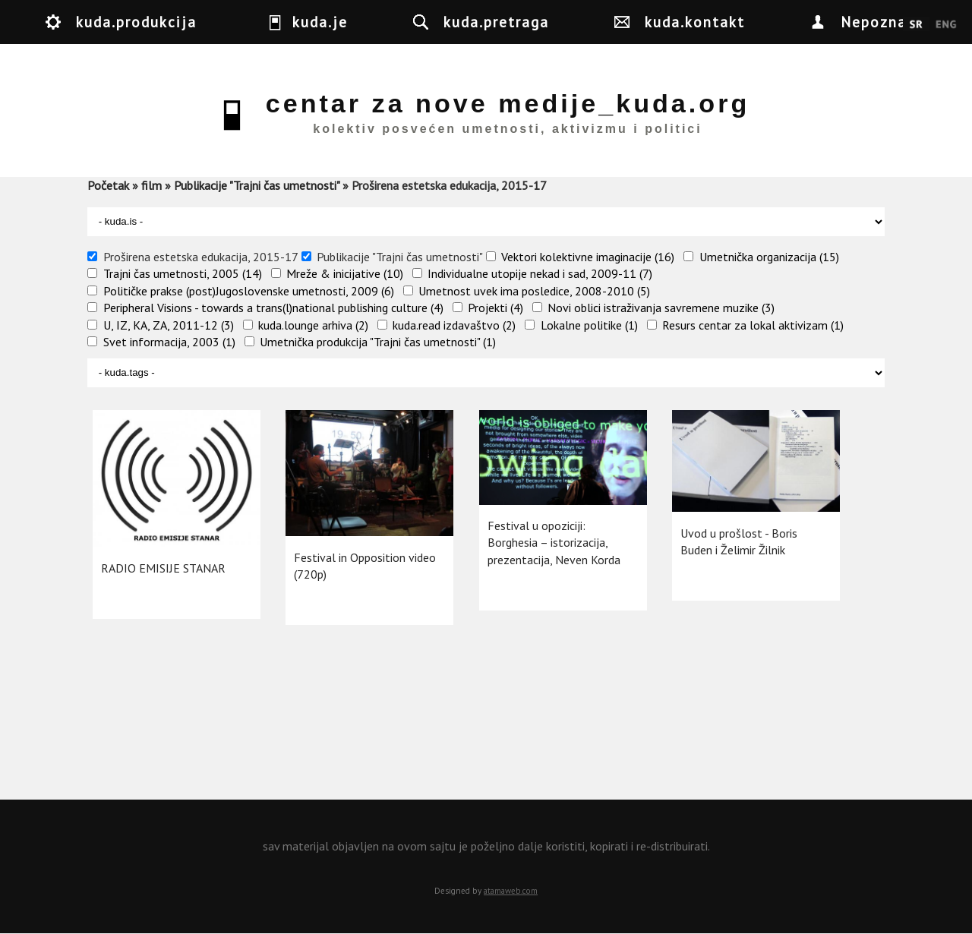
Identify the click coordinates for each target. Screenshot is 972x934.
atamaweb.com (511, 890)
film (151, 185)
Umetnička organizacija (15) (769, 256)
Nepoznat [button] (877, 21)
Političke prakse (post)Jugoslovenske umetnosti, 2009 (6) (248, 290)
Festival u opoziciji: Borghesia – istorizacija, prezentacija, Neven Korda (554, 542)
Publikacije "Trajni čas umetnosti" (256, 185)
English (946, 25)
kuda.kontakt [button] (695, 21)
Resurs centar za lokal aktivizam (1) (753, 325)
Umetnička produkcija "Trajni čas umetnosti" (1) (378, 341)
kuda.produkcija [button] (136, 21)
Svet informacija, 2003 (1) (169, 341)
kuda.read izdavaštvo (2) (454, 325)
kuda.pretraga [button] (496, 21)
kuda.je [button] (320, 21)
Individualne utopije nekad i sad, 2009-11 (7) (540, 273)
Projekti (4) (495, 307)
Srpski (916, 25)
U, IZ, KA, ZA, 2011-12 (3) (168, 325)
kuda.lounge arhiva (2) (313, 325)
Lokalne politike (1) (589, 325)
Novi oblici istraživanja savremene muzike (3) (661, 307)
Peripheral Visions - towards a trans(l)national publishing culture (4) (273, 307)
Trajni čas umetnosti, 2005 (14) (182, 273)
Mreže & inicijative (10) (344, 273)
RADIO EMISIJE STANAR (163, 568)
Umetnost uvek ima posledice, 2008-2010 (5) (534, 290)
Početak (108, 185)
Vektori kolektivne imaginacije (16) (587, 256)
